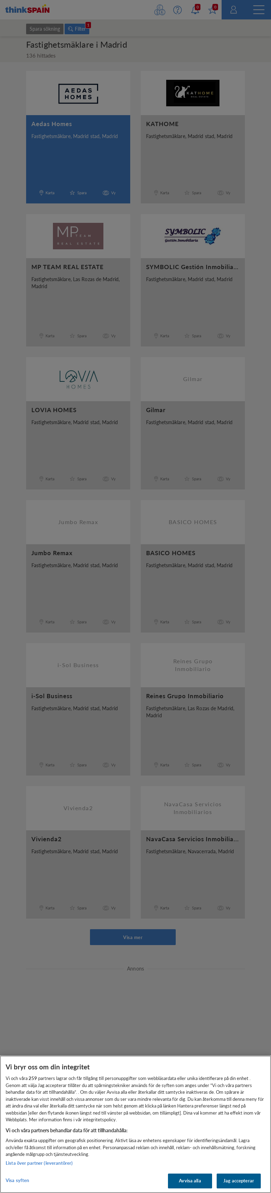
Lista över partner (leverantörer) (39, 1163)
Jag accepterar (238, 1180)
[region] (135, 1124)
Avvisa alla (190, 1180)
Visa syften (17, 1180)
